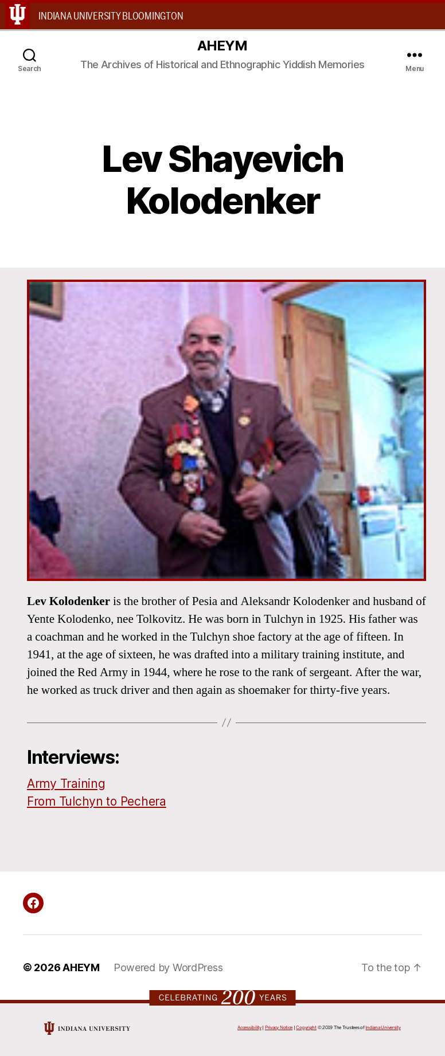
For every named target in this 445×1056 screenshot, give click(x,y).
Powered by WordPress (168, 967)
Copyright (306, 1027)
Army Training (66, 783)
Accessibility (249, 1027)
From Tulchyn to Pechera (96, 801)
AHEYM (222, 46)
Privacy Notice (278, 1027)
